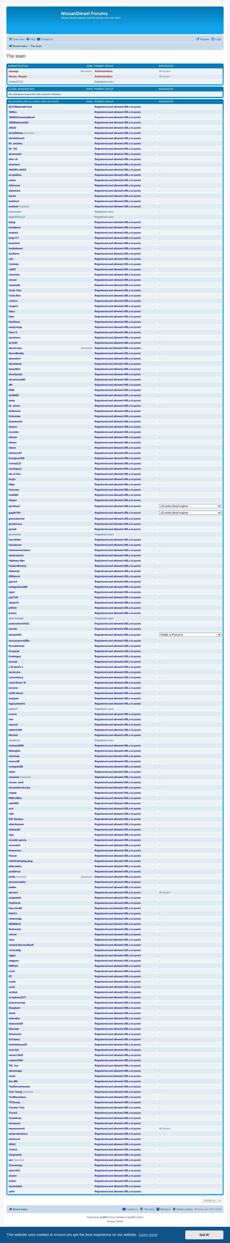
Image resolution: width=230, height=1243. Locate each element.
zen (11, 1160)
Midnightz (14, 750)
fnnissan (14, 489)
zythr (12, 1191)
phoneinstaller (17, 882)
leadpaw (14, 698)
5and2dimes (16, 133)
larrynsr (13, 688)
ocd (11, 808)
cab (11, 258)
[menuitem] (30, 39)
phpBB (103, 1217)
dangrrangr (15, 327)
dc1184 (13, 342)
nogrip (12, 792)
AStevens (14, 185)
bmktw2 (13, 232)
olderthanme (16, 824)
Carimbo (14, 264)
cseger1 (13, 306)
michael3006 (16, 745)
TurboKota (15, 1118)
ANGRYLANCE (17, 169)
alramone (14, 164)
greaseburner (17, 518)
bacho (12, 196)
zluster (13, 1175)
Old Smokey (16, 819)
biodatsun (15, 227)
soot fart (14, 1049)
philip (12, 876)
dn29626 (14, 395)
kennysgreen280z (19, 640)
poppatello (15, 897)
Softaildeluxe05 (18, 1044)
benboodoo (15, 211)
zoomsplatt (15, 1186)
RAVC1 (13, 913)
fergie (12, 479)
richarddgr (15, 950)
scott (12, 987)
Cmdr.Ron (15, 295)
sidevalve (14, 1018)
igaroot (13, 581)
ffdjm (12, 484)
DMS (11, 390)
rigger (12, 955)
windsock (14, 1139)
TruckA (13, 1112)
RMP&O (13, 966)
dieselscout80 (17, 379)
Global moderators (21, 89)
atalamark (14, 190)
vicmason (14, 1123)
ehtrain (13, 437)
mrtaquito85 (16, 766)
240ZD (12, 127)
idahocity (14, 571)
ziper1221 (14, 1170)
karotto (13, 628)
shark (12, 1013)
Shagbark (14, 1007)
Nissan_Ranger (18, 76)
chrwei (13, 279)
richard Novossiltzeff (21, 945)
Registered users (104, 81)
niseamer (14, 777)
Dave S (13, 332)
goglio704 (14, 512)
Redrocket (15, 929)
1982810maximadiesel (22, 117)
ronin (12, 971)
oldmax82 (14, 829)
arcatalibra (15, 175)
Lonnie (13, 714)
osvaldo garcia (17, 840)
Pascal (13, 855)
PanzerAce (15, 850)
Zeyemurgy (15, 1165)
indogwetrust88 (18, 586)
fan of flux (15, 474)
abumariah (15, 154)
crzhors (13, 300)
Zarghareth (15, 1154)
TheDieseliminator (19, 1086)
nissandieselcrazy (19, 787)
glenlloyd (14, 506)
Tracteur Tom (16, 1107)
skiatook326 (16, 1023)
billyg (12, 222)
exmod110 (15, 463)
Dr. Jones (14, 405)
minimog (14, 756)
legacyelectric (17, 703)
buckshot (14, 243)
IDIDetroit (14, 576)
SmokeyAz (15, 1034)
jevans (12, 613)
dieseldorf (15, 358)
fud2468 (13, 495)
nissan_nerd (16, 782)
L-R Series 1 (16, 667)
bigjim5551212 (17, 217)
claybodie (14, 285)
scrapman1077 (17, 997)
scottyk (13, 992)
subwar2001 (16, 1060)
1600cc (13, 112)
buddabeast (16, 248)
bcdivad (13, 206)
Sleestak (14, 1028)
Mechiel (13, 735)
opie (11, 834)
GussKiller (15, 539)
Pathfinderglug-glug (20, 861)
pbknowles (15, 866)
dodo (12, 400)
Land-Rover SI (17, 682)
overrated (14, 845)
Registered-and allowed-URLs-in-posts (33, 101)
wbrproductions (18, 1133)
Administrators (18, 66)
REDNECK (15, 924)
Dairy (12, 311)
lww (11, 719)
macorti (13, 724)
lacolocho (14, 672)
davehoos (14, 337)
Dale (11, 316)
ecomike (14, 432)
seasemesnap (17, 1002)
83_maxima (15, 143)
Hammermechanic (19, 550)
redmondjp (15, 918)
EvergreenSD (16, 458)
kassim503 (15, 634)
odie (11, 813)
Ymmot (13, 1149)
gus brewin (15, 534)
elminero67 (15, 453)
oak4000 (14, 803)
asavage (14, 71)
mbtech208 (15, 729)
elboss (13, 442)
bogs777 (14, 238)
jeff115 (13, 607)
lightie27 (13, 708)
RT (10, 976)
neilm (12, 771)
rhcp (11, 939)
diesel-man (15, 348)
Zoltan (12, 1181)
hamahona (15, 544)
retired (12, 934)
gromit (12, 529)
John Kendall (16, 618)
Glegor (13, 500)
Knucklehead (16, 646)
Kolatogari (15, 656)
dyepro (13, 426)
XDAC (12, 1144)
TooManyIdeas (17, 1097)
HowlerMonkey (17, 565)
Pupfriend (14, 903)
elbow (12, 447)
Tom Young (15, 1091)
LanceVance (16, 677)
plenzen (13, 892)
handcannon (16, 555)
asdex (12, 180)
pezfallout (14, 871)
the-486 (13, 1081)
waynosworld (17, 1128)
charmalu (14, 274)
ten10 (12, 1076)
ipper (12, 592)
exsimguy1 (15, 468)
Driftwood (14, 411)
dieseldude (15, 363)
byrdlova (14, 253)
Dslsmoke (15, 416)
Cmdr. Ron (15, 290)
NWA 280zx (15, 798)
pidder (12, 887)
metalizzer (14, 740)
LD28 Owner (16, 693)
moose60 (14, 761)
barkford (14, 201)
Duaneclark (15, 421)
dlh (11, 384)
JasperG (14, 602)
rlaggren (14, 960)
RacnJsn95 (15, 908)
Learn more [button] (148, 1235)
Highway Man (17, 560)
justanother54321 (19, 623)
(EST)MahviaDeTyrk (20, 106)
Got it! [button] (204, 1235)
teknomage (15, 1070)
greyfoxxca (15, 524)
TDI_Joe (14, 1065)
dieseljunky (15, 374)
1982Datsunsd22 (19, 122)
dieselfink (14, 369)
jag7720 (13, 597)
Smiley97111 (16, 81)
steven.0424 (16, 1055)
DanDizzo (14, 321)
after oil (13, 159)
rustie (12, 981)
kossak (13, 661)
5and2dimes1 (17, 138)
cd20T (12, 269)
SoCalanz (14, 1039)
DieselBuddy (16, 353)
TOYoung (14, 1102)
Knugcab (14, 651)
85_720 (13, 148)
